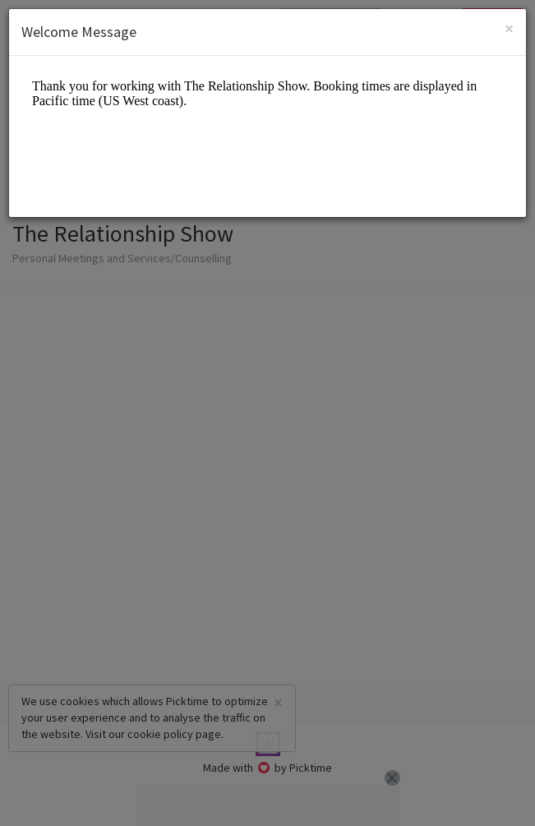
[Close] (509, 28)
